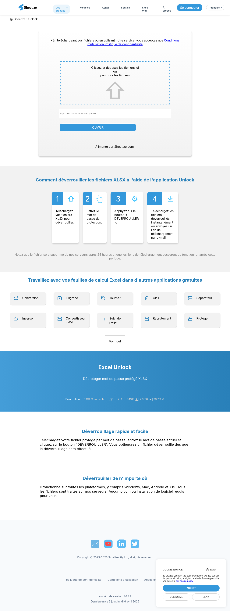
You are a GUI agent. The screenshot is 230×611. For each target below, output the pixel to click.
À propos (167, 9)
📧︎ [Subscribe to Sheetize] (95, 543)
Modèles (85, 7)
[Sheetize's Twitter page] (135, 544)
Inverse (27, 318)
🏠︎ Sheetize (17, 19)
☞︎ (111, 399)
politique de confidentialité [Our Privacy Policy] (83, 579)
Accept (191, 588)
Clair (156, 298)
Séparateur (204, 298)
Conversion (30, 298)
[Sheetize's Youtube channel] (108, 544)
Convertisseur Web (75, 320)
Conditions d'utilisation (123, 579)
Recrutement (162, 318)
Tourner (115, 298)
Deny (206, 597)
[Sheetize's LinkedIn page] (121, 544)
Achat (105, 7)
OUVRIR (98, 127)
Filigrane (72, 298)
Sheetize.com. (124, 146)
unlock (33, 19)
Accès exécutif (154, 579)
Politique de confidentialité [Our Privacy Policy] (124, 44)
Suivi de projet (115, 320)
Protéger (202, 318)
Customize (176, 597)
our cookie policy (184, 581)
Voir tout (115, 341)
